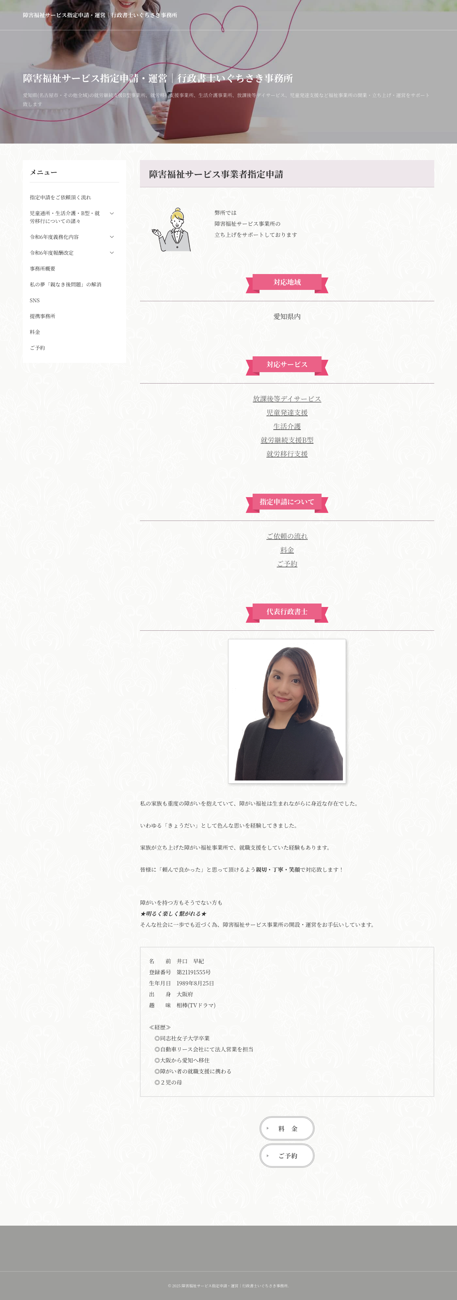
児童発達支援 (287, 412)
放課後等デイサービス (287, 398)
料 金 (288, 1128)
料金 (287, 550)
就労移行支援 (287, 454)
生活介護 (287, 426)
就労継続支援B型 (287, 440)
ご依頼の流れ (287, 536)
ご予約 (287, 563)
